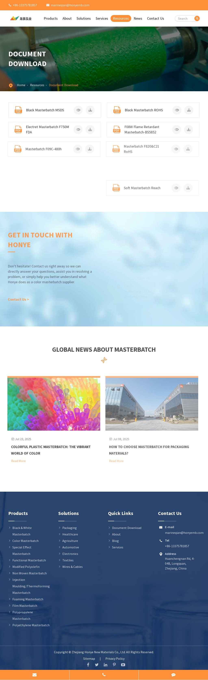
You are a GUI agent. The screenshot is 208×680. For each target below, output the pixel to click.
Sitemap (89, 658)
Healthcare (70, 534)
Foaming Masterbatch (27, 599)
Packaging (69, 528)
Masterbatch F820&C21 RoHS (139, 149)
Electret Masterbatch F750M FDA (46, 129)
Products (51, 18)
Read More (16, 461)
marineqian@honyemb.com (70, 5)
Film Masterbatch (24, 606)
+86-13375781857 (25, 5)
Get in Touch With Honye (38, 239)
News (138, 18)
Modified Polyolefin (26, 567)
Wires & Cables (72, 567)
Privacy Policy (115, 658)
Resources (121, 18)
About (67, 18)
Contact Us (155, 18)
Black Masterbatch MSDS (45, 110)
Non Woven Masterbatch (29, 573)
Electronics (70, 554)
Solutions (84, 18)
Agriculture (70, 541)
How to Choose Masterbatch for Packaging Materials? (147, 450)
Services (102, 18)
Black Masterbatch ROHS (143, 110)
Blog (115, 541)
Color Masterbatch (25, 541)
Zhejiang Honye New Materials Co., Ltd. (99, 652)
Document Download (63, 85)
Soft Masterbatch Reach (139, 188)
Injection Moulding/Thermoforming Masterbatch (31, 586)
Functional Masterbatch (29, 560)
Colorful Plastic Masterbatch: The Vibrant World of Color (48, 450)
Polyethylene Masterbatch (31, 625)
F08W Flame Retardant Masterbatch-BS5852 (140, 129)
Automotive (70, 547)
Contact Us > (16, 299)
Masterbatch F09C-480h (41, 149)
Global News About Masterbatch (104, 351)
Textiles (68, 560)
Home (21, 85)
